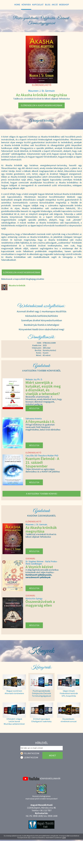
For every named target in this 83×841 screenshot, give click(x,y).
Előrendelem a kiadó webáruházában (41, 105)
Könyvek (44, 778)
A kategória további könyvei (41, 493)
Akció (55, 4)
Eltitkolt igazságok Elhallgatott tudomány (41, 720)
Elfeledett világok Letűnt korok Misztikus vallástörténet (14, 721)
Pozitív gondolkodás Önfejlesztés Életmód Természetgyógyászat (41, 693)
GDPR (64, 838)
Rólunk (53, 778)
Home (17, 4)
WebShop (64, 4)
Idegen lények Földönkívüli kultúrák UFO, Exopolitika (69, 693)
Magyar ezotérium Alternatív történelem (14, 692)
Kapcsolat (38, 4)
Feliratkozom (31, 753)
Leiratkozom (31, 757)
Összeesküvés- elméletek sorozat (69, 720)
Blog (47, 4)
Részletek (34, 408)
